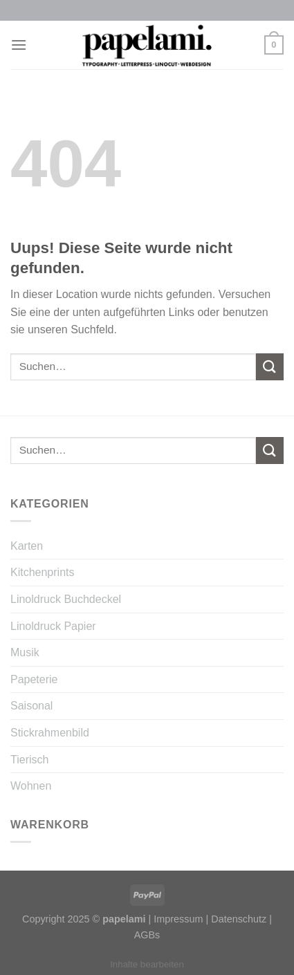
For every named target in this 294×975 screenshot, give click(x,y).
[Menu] (18, 45)
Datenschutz (238, 919)
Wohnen (30, 786)
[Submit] (270, 366)
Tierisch (29, 759)
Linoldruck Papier (53, 626)
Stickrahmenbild (49, 733)
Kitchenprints (42, 572)
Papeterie (34, 679)
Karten (26, 546)
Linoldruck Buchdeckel (65, 599)
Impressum (178, 919)
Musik (24, 652)
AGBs (147, 934)
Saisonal (31, 706)
